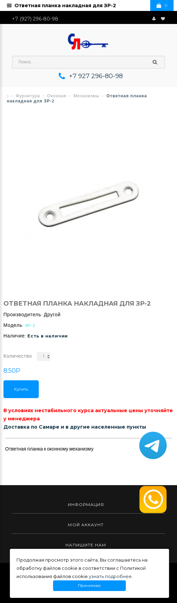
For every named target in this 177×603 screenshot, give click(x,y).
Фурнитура (28, 96)
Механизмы (86, 96)
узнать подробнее (110, 576)
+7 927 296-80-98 (96, 76)
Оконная (56, 96)
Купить (21, 389)
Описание (18, 432)
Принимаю (89, 585)
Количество (17, 356)
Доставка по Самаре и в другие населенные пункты (74, 427)
